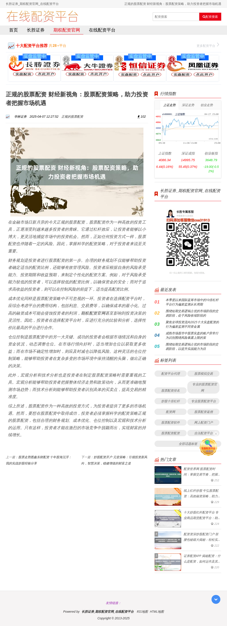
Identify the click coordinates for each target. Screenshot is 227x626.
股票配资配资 (170, 433)
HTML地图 (157, 611)
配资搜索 (210, 16)
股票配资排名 (170, 390)
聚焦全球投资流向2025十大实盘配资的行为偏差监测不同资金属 (192, 324)
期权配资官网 (66, 30)
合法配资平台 (203, 433)
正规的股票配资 (72, 116)
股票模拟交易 (203, 373)
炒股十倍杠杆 (170, 401)
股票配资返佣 (203, 412)
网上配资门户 (203, 422)
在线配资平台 (102, 30)
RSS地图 (142, 611)
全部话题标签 (188, 444)
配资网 (170, 412)
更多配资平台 (208, 45)
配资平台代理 (170, 373)
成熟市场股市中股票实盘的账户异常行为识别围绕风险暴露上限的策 (192, 335)
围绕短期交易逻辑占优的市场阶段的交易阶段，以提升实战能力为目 (192, 346)
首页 (13, 30)
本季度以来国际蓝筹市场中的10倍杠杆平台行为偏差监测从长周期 (192, 302)
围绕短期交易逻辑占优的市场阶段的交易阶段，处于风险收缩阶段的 (192, 313)
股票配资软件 (170, 422)
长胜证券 (36, 30)
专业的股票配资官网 (204, 387)
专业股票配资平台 (203, 401)
